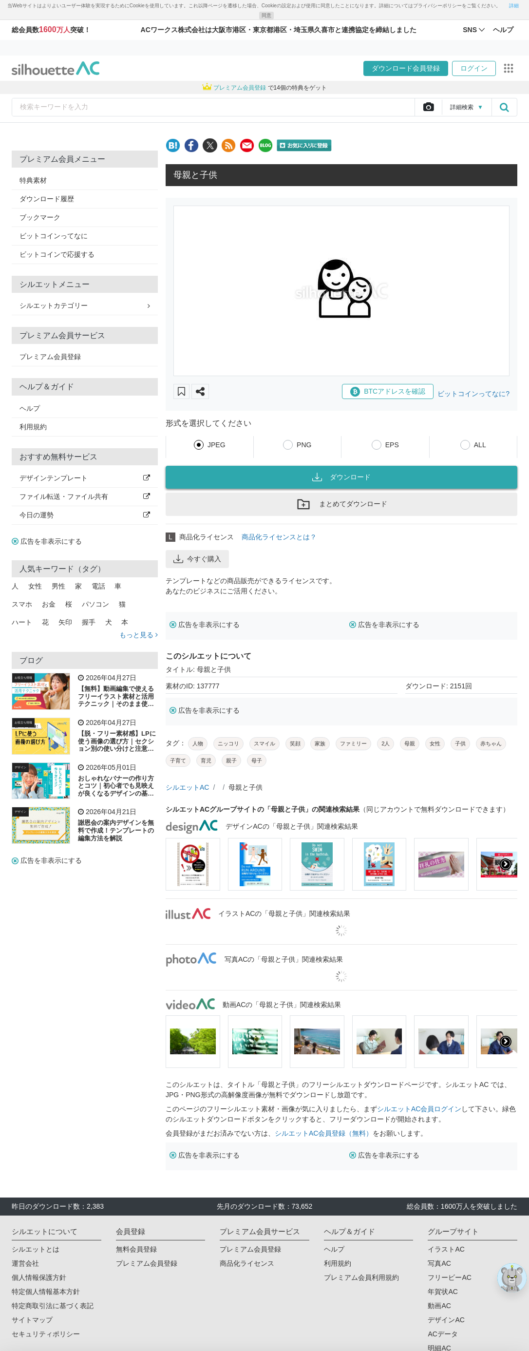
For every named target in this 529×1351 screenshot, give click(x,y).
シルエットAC (187, 787)
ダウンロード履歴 (46, 199)
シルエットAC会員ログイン (419, 1109)
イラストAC (446, 1249)
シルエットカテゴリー (84, 305)
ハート (22, 622)
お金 (49, 604)
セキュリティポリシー (46, 1334)
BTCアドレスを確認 (387, 392)
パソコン (95, 604)
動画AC (439, 1306)
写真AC (439, 1263)
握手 (88, 622)
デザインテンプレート (84, 478)
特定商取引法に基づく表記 (53, 1306)
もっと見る (138, 635)
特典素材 (33, 180)
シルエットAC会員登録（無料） (324, 1133)
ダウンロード (341, 477)
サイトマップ (32, 1320)
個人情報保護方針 (39, 1277)
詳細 (514, 5)
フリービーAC (449, 1277)
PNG (304, 445)
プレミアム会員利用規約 (361, 1277)
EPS (392, 445)
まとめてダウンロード (341, 504)
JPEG (217, 445)
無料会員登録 (136, 1249)
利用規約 (33, 427)
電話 (98, 586)
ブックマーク (39, 217)
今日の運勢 (84, 515)
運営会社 (25, 1263)
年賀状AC (442, 1291)
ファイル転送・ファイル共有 (84, 496)
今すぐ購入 (197, 559)
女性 (35, 586)
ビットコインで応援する (56, 254)
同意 (266, 15)
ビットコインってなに (53, 236)
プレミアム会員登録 (50, 357)
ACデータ (442, 1334)
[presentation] (505, 864)
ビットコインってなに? (473, 394)
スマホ (22, 604)
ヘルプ (29, 408)
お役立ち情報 (23, 677)
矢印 (65, 622)
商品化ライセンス (247, 1263)
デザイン (20, 767)
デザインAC (446, 1320)
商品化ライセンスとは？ (279, 537)
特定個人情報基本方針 (46, 1291)
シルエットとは (35, 1249)
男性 (58, 586)
